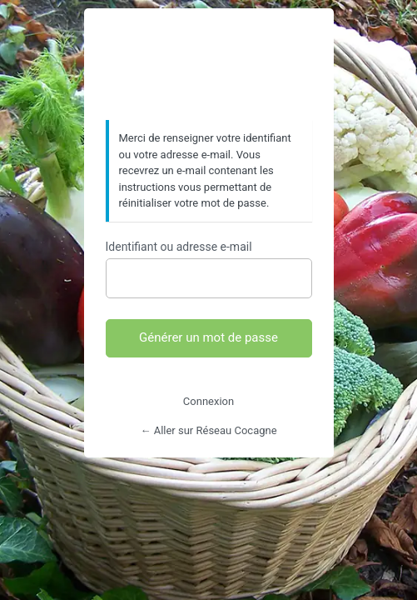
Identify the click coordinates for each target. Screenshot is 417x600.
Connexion (208, 401)
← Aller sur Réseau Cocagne (208, 430)
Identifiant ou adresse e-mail (179, 246)
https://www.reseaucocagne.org (209, 65)
